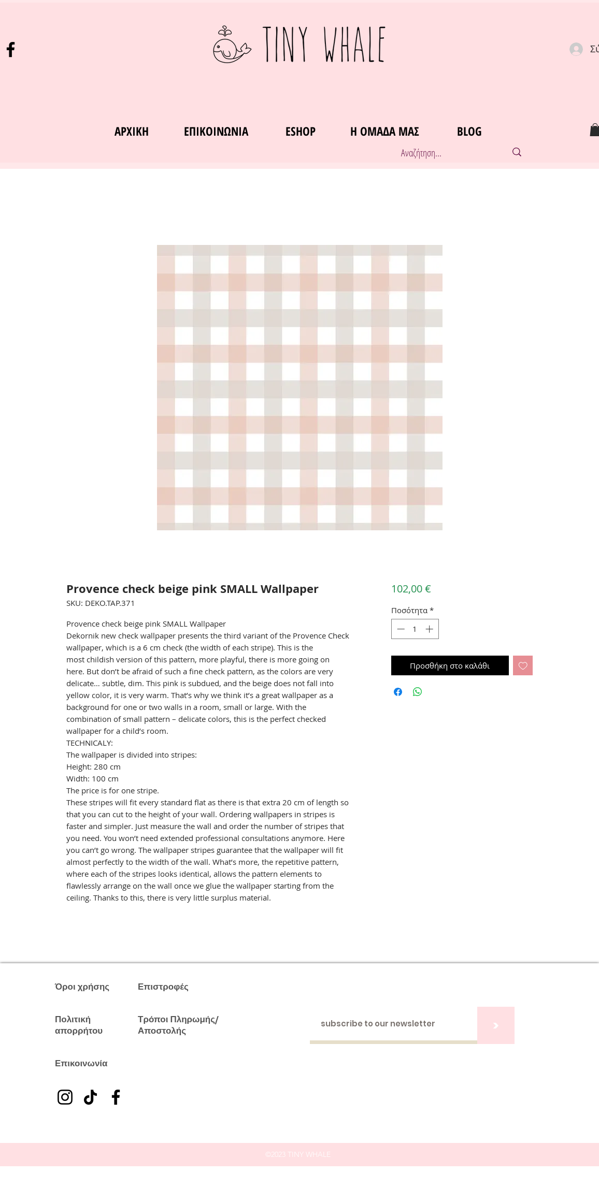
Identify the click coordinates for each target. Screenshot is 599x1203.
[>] (496, 1025)
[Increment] (430, 629)
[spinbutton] (414, 629)
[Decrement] (400, 629)
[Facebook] (11, 49)
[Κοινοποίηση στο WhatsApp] (417, 692)
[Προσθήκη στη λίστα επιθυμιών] (523, 666)
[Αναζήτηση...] (443, 153)
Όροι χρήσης (82, 986)
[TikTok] (90, 1097)
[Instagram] (65, 1097)
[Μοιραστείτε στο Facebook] (398, 692)
